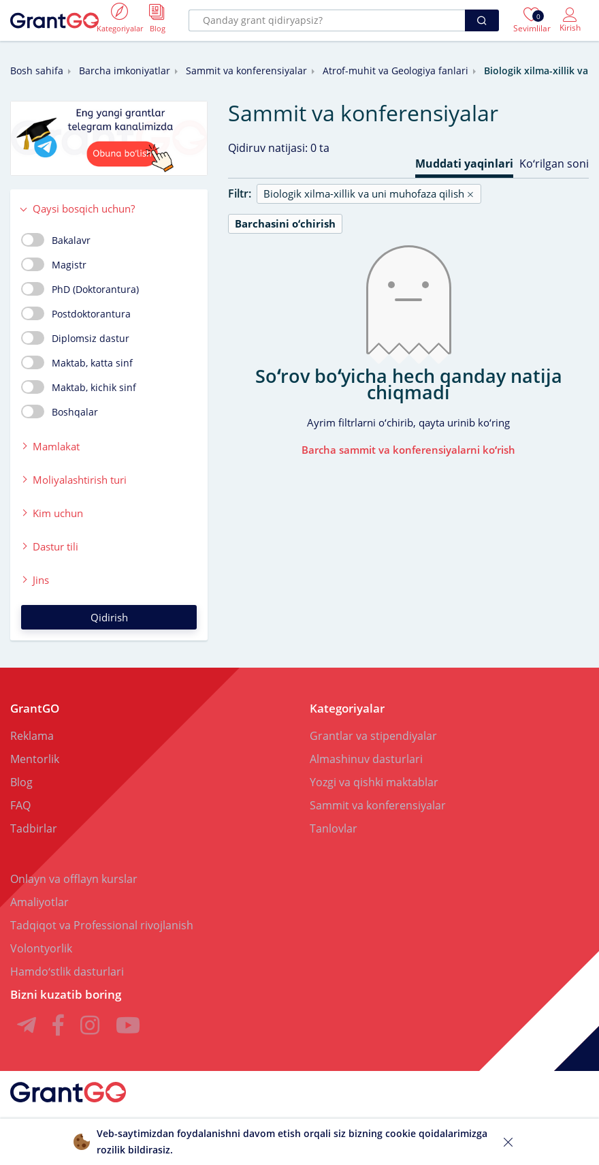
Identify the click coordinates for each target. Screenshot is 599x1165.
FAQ (20, 805)
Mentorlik (34, 758)
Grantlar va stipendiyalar (373, 735)
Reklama (32, 735)
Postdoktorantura (76, 313)
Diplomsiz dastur (75, 338)
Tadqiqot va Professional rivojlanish (101, 925)
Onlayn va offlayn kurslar (73, 878)
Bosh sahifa (36, 70)
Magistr (53, 264)
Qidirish (109, 617)
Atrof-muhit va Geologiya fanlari (395, 70)
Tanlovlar (333, 828)
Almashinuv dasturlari (366, 758)
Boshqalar (59, 411)
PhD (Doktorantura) (80, 289)
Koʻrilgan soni (554, 163)
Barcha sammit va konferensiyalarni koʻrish (408, 449)
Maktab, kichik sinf (78, 387)
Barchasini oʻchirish (285, 223)
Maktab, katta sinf (77, 362)
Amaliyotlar (39, 902)
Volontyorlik (41, 948)
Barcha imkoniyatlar (124, 70)
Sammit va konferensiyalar (246, 70)
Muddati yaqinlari (464, 163)
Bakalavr (56, 240)
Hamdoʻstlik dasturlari (67, 971)
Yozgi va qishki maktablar (374, 782)
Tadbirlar (33, 828)
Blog (21, 782)
